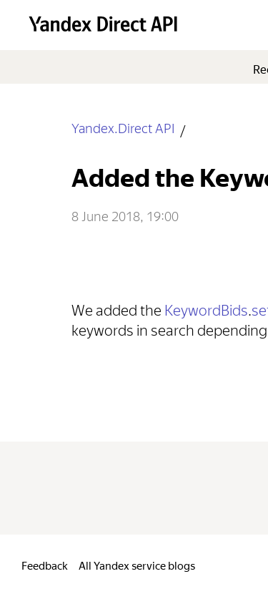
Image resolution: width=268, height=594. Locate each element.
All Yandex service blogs (137, 564)
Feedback (44, 564)
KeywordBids (206, 308)
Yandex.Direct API (122, 127)
